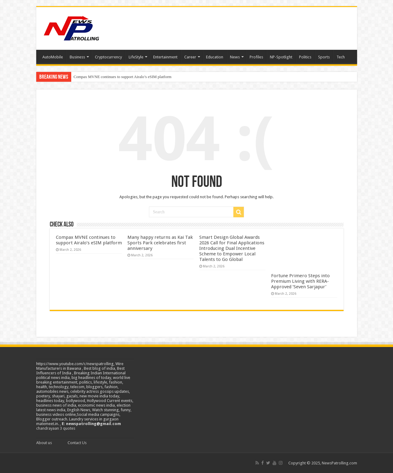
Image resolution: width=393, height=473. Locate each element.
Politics (305, 57)
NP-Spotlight (281, 57)
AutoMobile (52, 57)
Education (214, 57)
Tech (341, 57)
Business (77, 57)
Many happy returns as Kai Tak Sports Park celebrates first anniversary (160, 243)
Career (190, 57)
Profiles (256, 57)
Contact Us (77, 442)
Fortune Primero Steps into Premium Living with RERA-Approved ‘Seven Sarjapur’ (300, 281)
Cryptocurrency (108, 57)
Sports (324, 57)
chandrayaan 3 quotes (55, 428)
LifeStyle (136, 57)
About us (44, 442)
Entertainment (165, 57)
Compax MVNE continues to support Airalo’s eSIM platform (123, 76)
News (235, 57)
